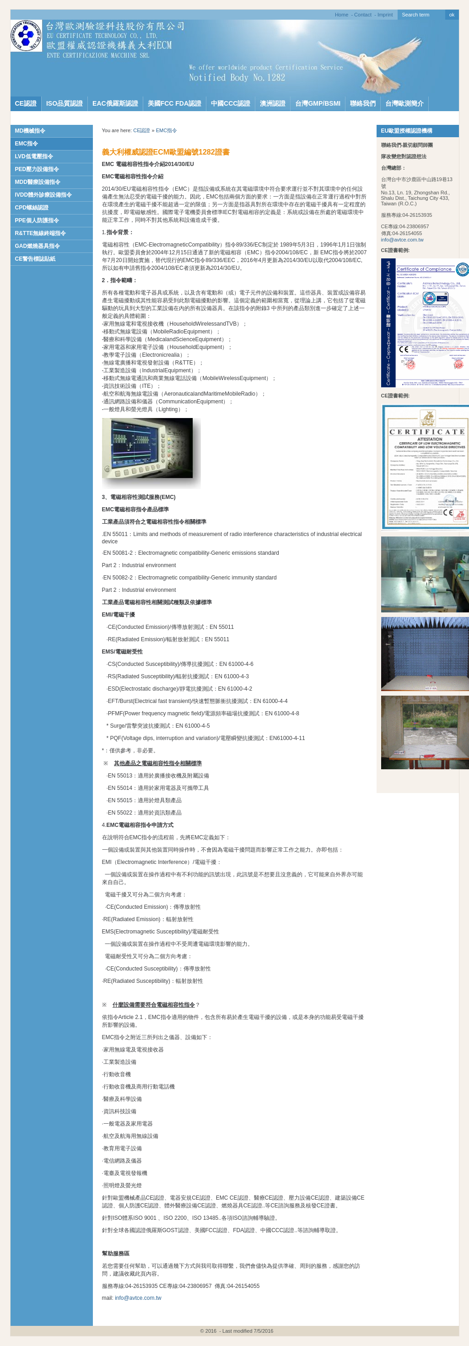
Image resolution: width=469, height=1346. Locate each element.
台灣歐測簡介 (404, 103)
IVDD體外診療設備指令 (43, 195)
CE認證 (26, 103)
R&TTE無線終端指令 (40, 233)
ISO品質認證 (64, 103)
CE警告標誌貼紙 (35, 259)
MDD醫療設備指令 (37, 182)
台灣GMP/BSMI (317, 103)
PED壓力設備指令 (37, 169)
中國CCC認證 (230, 103)
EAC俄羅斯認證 (115, 103)
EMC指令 (26, 143)
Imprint (385, 14)
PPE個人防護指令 (37, 220)
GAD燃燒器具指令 (37, 246)
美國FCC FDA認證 (174, 103)
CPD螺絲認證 (32, 207)
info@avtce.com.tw (402, 239)
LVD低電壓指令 (34, 156)
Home (341, 14)
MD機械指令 (30, 131)
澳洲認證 (273, 103)
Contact (363, 14)
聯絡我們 (363, 103)
